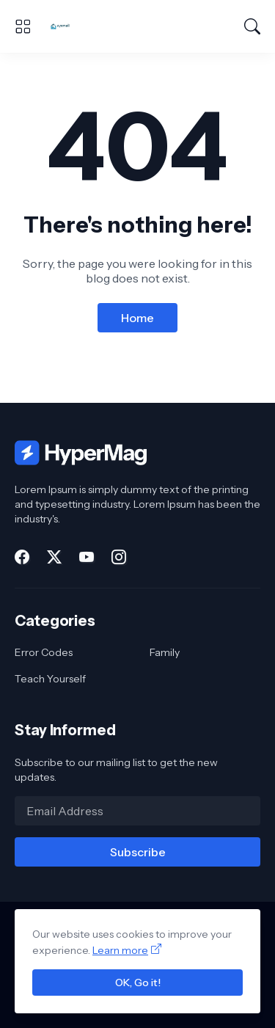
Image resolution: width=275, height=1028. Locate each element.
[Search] (252, 26)
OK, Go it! (138, 982)
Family (165, 652)
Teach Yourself (50, 678)
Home (137, 317)
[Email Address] (137, 810)
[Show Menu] (22, 26)
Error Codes (44, 652)
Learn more (120, 950)
